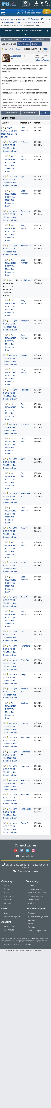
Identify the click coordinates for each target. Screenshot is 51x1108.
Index (26, 40)
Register (33, 19)
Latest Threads (21, 30)
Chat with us (24, 871)
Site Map (28, 944)
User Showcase (30, 22)
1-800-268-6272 (24, 13)
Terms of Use (8, 944)
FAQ (25, 34)
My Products (9, 930)
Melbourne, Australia (42, 60)
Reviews (31, 903)
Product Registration (37, 930)
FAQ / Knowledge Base (38, 916)
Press (6, 893)
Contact (6, 889)
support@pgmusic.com (39, 941)
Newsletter (27, 856)
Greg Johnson (16, 49)
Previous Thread (10, 40)
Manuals (31, 920)
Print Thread (23, 44)
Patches (31, 913)
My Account (8, 926)
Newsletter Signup (11, 916)
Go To (36, 44)
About (6, 885)
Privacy (19, 944)
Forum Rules (36, 30)
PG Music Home (8, 19)
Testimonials (33, 899)
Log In (45, 19)
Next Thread (41, 40)
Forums (21, 19)
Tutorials (31, 927)
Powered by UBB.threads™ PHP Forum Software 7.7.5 (25, 950)
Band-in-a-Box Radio (37, 893)
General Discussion (12, 22)
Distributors (8, 896)
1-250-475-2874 (36, 13)
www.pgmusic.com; (8, 941)
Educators (8, 899)
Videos (31, 923)
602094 (46, 49)
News (6, 913)
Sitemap (7, 903)
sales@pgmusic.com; (23, 941)
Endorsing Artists (35, 896)
